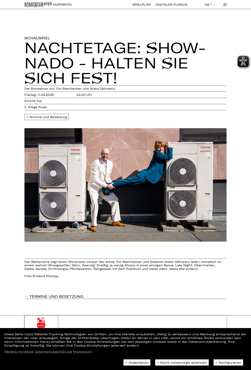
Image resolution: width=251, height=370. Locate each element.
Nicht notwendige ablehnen (183, 362)
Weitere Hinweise (19, 351)
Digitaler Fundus (171, 7)
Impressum (82, 351)
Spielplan (141, 7)
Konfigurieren (230, 362)
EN (214, 7)
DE (207, 7)
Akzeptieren (138, 362)
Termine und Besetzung (48, 117)
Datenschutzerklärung (53, 351)
